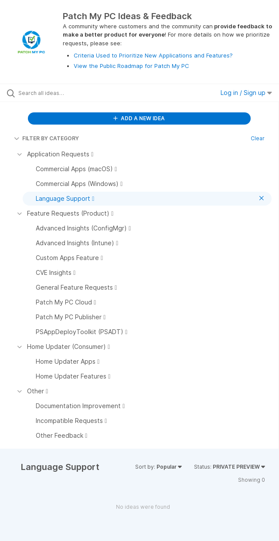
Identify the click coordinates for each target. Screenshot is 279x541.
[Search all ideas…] (68, 93)
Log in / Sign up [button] (246, 92)
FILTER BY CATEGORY (46, 138)
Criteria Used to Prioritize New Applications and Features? (153, 55)
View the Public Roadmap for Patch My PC (131, 65)
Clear (258, 138)
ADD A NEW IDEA (139, 118)
